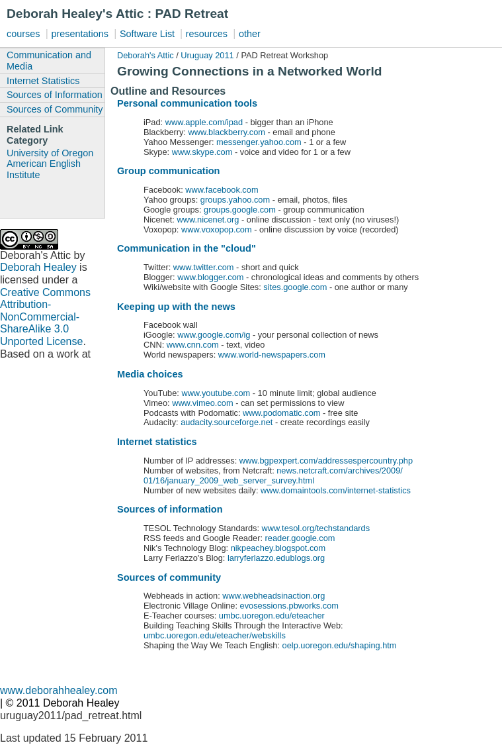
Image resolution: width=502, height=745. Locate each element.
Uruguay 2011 (207, 55)
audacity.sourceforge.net (226, 422)
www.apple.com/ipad (203, 122)
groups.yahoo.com (235, 200)
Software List (148, 33)
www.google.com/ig (213, 335)
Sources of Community (55, 109)
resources (207, 33)
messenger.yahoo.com (259, 142)
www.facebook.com (221, 190)
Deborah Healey (38, 267)
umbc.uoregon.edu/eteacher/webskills (215, 635)
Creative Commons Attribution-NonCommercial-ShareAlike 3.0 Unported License (45, 317)
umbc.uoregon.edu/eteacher (272, 616)
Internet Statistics (43, 80)
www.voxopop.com (216, 229)
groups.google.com (240, 210)
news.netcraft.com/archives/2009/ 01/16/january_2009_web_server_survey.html (273, 475)
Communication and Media (49, 61)
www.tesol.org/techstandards (314, 528)
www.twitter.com (203, 267)
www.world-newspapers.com (271, 355)
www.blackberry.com (226, 132)
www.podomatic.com (281, 413)
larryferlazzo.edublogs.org (276, 558)
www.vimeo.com (202, 403)
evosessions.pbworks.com (289, 606)
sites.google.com (295, 287)
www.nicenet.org (208, 219)
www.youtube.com (215, 393)
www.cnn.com (193, 345)
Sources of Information (55, 94)
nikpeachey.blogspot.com (278, 548)
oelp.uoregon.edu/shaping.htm (339, 645)
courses (23, 33)
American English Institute (44, 169)
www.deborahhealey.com (59, 690)
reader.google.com (299, 538)
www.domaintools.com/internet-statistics (336, 490)
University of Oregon (50, 153)
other (250, 33)
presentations (79, 33)
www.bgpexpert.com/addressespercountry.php (325, 461)
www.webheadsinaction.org (272, 596)
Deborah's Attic (145, 55)
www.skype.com (200, 152)
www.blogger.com (209, 277)
